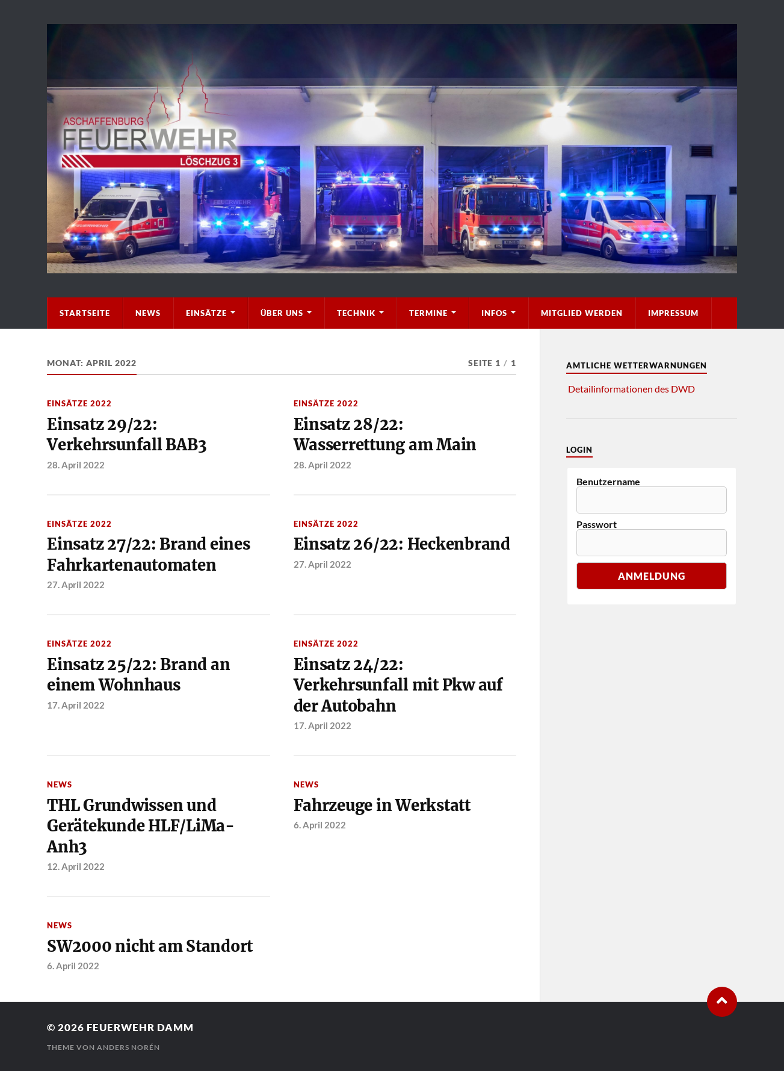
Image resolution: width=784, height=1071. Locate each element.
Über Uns (282, 313)
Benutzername (608, 481)
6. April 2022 (320, 824)
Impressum (673, 313)
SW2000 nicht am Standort (150, 946)
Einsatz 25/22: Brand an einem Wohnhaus (138, 675)
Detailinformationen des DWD (631, 388)
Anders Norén (128, 1047)
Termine (428, 313)
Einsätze (206, 313)
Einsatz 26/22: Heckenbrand (402, 544)
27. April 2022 (76, 584)
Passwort (596, 524)
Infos (494, 313)
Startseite (85, 313)
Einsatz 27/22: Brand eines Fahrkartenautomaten (148, 554)
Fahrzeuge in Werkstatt (382, 805)
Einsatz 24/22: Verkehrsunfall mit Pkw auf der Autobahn (398, 685)
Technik (356, 313)
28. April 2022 (76, 464)
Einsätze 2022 (79, 403)
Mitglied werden (582, 313)
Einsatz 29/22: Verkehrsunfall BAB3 (126, 435)
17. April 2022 (76, 705)
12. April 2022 (76, 866)
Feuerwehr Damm (140, 1027)
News (148, 313)
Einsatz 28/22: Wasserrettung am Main (385, 435)
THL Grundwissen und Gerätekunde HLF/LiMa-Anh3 (141, 826)
